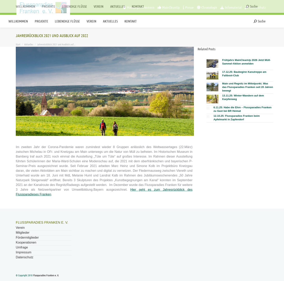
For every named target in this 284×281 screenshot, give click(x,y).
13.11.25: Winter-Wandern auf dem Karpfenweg (243, 97)
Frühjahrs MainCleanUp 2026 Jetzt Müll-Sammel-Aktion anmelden (246, 62)
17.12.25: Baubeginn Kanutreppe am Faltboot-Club (244, 73)
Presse (188, 7)
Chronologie (207, 7)
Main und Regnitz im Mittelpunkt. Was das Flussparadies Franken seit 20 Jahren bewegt (247, 87)
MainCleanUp (169, 7)
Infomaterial (231, 7)
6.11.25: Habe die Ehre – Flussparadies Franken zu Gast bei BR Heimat (243, 109)
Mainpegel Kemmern (138, 7)
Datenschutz (255, 7)
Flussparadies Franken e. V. (46, 275)
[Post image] (212, 63)
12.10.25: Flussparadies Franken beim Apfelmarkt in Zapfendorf (237, 117)
